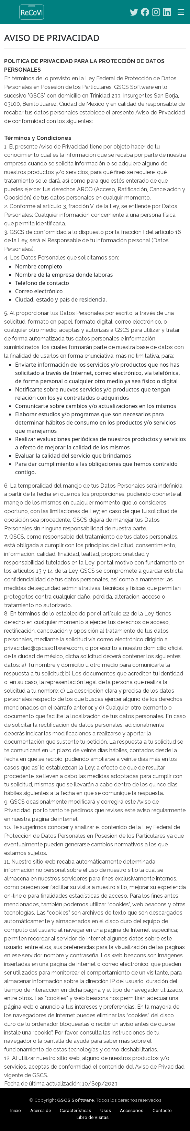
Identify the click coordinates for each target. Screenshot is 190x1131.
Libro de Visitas (93, 1117)
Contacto (162, 1110)
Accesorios (131, 1110)
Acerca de (40, 1110)
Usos (105, 1110)
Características (75, 1110)
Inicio (15, 1110)
